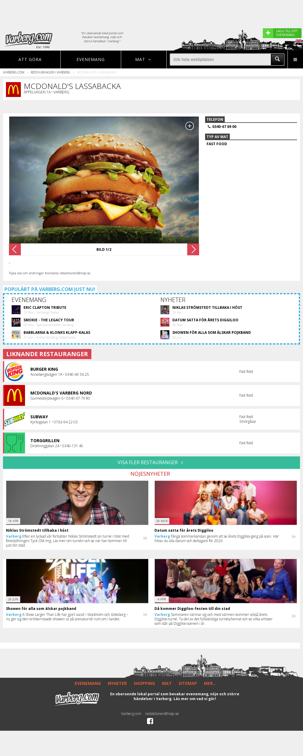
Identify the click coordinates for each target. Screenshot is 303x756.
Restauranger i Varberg (50, 72)
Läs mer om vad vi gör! (195, 698)
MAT (167, 683)
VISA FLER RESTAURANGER (151, 462)
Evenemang (90, 59)
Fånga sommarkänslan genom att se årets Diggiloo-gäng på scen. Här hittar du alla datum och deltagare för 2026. (216, 538)
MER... (210, 683)
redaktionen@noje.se (162, 713)
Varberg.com (13, 72)
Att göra (30, 59)
